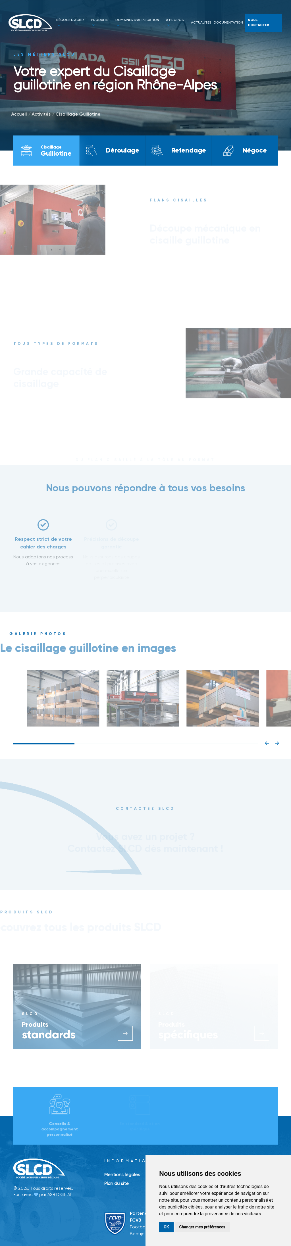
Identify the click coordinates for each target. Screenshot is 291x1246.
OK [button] (166, 1227)
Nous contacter (258, 22)
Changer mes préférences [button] (202, 1227)
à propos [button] (175, 22)
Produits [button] (100, 22)
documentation (228, 22)
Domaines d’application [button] (137, 22)
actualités (201, 22)
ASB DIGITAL (59, 1195)
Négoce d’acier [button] (70, 22)
